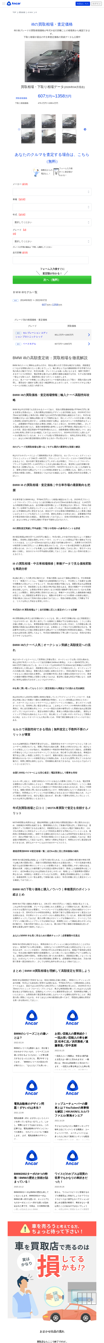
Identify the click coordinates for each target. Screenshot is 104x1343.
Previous (19, 129)
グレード (19, 232)
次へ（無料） (52, 279)
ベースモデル (29, 344)
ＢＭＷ (30, 12)
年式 (19, 214)
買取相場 (22, 12)
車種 (19, 199)
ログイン (96, 4)
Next (85, 129)
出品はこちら (83, 4)
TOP (14, 12)
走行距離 (20, 252)
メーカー (20, 184)
